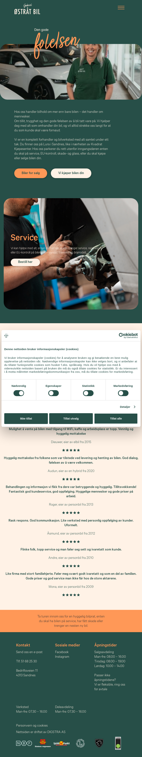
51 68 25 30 (29, 662)
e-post (38, 652)
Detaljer (125, 406)
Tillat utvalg (71, 418)
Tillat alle (116, 418)
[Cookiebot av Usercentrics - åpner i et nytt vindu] (121, 335)
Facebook (62, 652)
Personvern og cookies (32, 726)
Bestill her (25, 262)
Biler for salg (31, 173)
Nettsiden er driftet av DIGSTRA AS (40, 732)
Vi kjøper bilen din (71, 173)
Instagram (62, 657)
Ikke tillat (26, 418)
